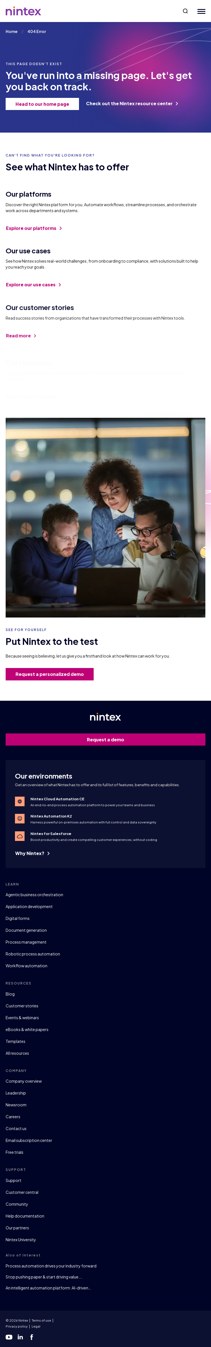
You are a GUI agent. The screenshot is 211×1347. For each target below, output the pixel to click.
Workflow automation (26, 965)
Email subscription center (29, 1140)
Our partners (17, 1227)
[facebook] (31, 1337)
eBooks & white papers (27, 1029)
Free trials (14, 1152)
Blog (10, 993)
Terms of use (41, 1320)
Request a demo (143, 739)
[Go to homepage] (23, 11)
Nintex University (21, 1239)
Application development (29, 906)
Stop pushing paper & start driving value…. (44, 1276)
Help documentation (25, 1215)
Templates (15, 1041)
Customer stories (22, 1005)
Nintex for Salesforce (50, 833)
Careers (13, 1116)
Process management (26, 941)
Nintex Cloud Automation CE (57, 799)
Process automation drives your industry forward (51, 1265)
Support (13, 1180)
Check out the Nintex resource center (132, 103)
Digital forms (18, 918)
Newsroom (16, 1104)
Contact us (16, 1128)
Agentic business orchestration (34, 894)
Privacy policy (17, 1326)
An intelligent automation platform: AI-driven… (48, 1287)
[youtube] (9, 1337)
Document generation (26, 930)
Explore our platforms (34, 232)
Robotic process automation (33, 953)
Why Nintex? (32, 853)
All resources (17, 1053)
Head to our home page (44, 104)
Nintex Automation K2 (51, 816)
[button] (185, 11)
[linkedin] (20, 1337)
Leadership (16, 1092)
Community (17, 1204)
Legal (36, 1326)
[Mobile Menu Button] (200, 11)
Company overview (24, 1081)
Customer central (22, 1192)
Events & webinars (22, 1017)
